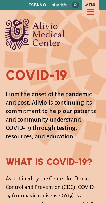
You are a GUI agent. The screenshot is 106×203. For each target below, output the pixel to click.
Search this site (75, 5)
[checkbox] (90, 11)
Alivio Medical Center (35, 34)
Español (39, 5)
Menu (91, 5)
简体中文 (59, 5)
